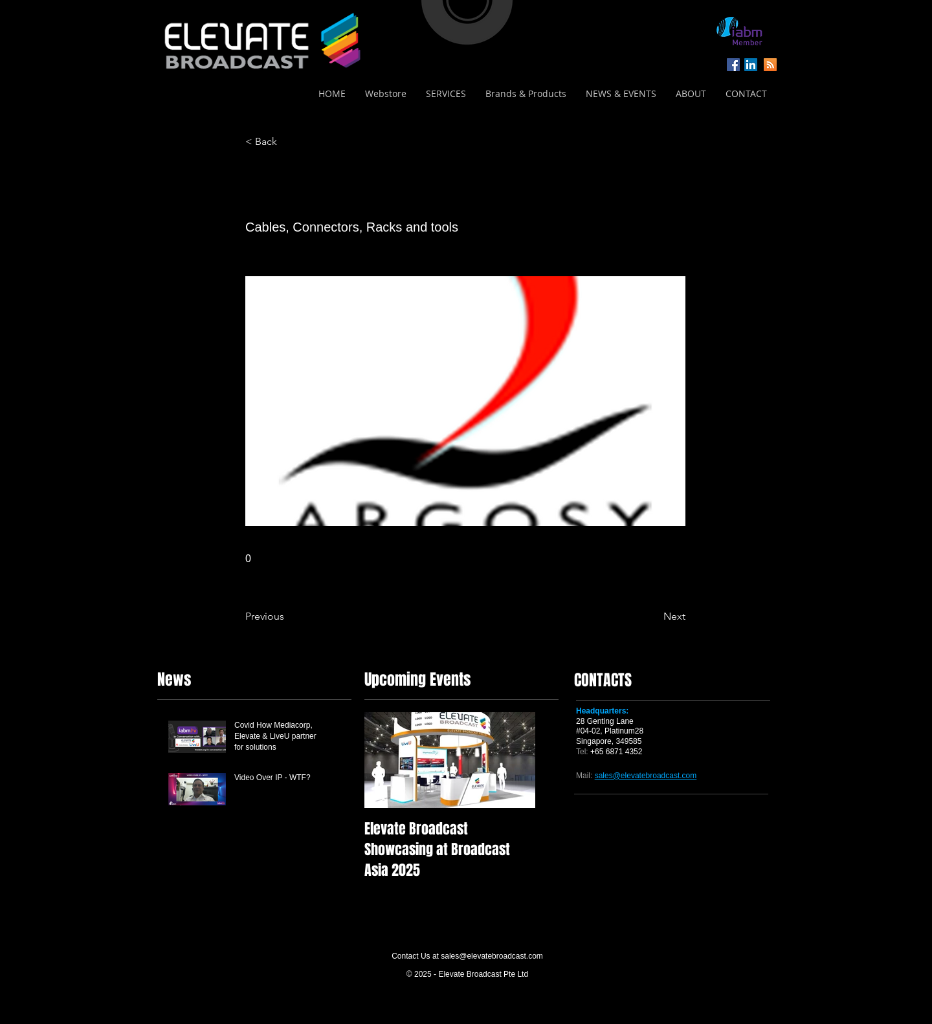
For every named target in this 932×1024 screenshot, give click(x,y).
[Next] (653, 616)
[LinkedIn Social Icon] (750, 64)
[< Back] (288, 142)
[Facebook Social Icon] (733, 64)
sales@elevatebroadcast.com (492, 956)
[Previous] (288, 616)
